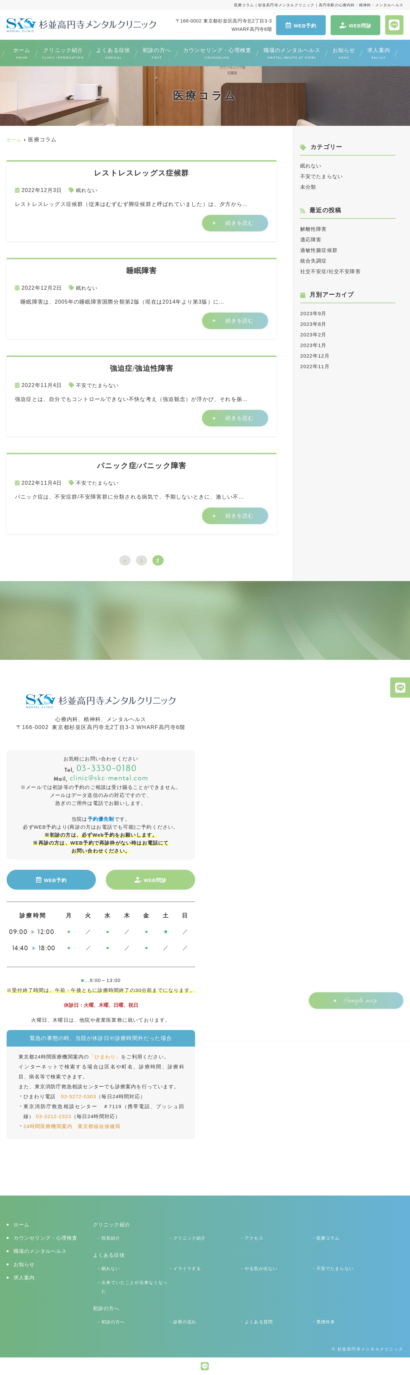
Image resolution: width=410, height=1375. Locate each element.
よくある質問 (260, 1320)
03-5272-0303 (79, 1095)
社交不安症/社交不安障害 (332, 271)
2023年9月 (314, 313)
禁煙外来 (326, 1320)
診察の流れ (185, 1320)
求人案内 (378, 54)
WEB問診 (356, 25)
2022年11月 (316, 366)
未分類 (308, 187)
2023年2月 (314, 334)
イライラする (188, 1266)
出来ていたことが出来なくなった (135, 1285)
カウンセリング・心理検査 (217, 54)
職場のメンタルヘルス (292, 54)
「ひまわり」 (105, 1055)
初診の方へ (157, 54)
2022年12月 (316, 356)
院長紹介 (112, 1236)
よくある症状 (113, 54)
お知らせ (344, 54)
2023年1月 (314, 345)
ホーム (21, 54)
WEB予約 (301, 25)
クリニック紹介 (63, 54)
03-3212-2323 (54, 1114)
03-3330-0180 (100, 768)
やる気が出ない (262, 1266)
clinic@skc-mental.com (101, 777)
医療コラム (329, 1236)
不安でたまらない (99, 385)
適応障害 (311, 239)
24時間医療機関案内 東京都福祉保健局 (72, 1124)
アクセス (255, 1236)
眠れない (87, 190)
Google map (353, 999)
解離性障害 (314, 229)
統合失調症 (314, 261)
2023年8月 (314, 324)
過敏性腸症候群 (320, 250)
